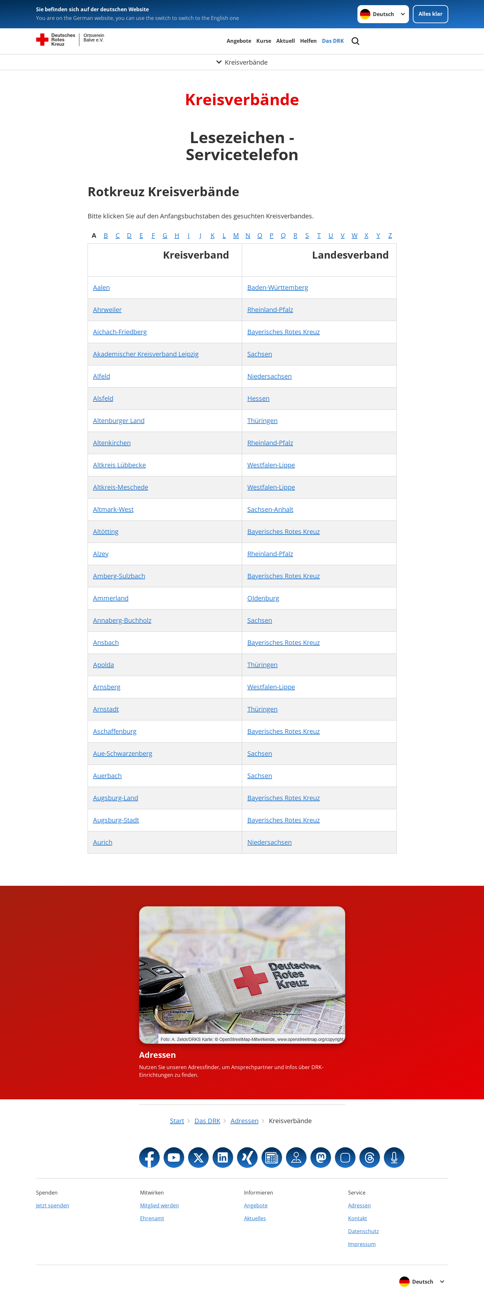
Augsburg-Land (115, 797)
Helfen (308, 40)
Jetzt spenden (52, 1205)
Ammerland (110, 598)
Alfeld (101, 376)
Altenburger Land (119, 420)
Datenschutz (363, 1231)
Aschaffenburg (115, 731)
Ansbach (106, 642)
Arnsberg (106, 687)
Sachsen (259, 354)
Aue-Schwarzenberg (122, 753)
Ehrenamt (152, 1218)
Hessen (258, 398)
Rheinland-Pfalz (270, 309)
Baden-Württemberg (277, 287)
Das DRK (333, 40)
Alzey (101, 553)
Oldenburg (263, 598)
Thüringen (262, 420)
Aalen (101, 287)
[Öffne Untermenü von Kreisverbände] (242, 62)
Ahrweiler (107, 309)
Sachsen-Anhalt (270, 509)
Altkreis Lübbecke (119, 465)
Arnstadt (106, 709)
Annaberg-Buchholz (122, 620)
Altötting (106, 531)
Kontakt (357, 1218)
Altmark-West (113, 509)
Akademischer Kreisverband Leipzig (146, 354)
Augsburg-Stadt (116, 820)
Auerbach (107, 775)
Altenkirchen (112, 442)
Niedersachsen (269, 376)
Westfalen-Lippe (271, 465)
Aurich (102, 842)
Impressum (362, 1244)
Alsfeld (103, 398)
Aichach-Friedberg (120, 331)
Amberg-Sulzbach (119, 576)
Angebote (239, 40)
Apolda (103, 664)
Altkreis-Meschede (120, 487)
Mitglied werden (159, 1205)
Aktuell (285, 40)
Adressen (157, 1054)
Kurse (263, 40)
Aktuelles (255, 1218)
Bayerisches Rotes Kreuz (283, 331)
